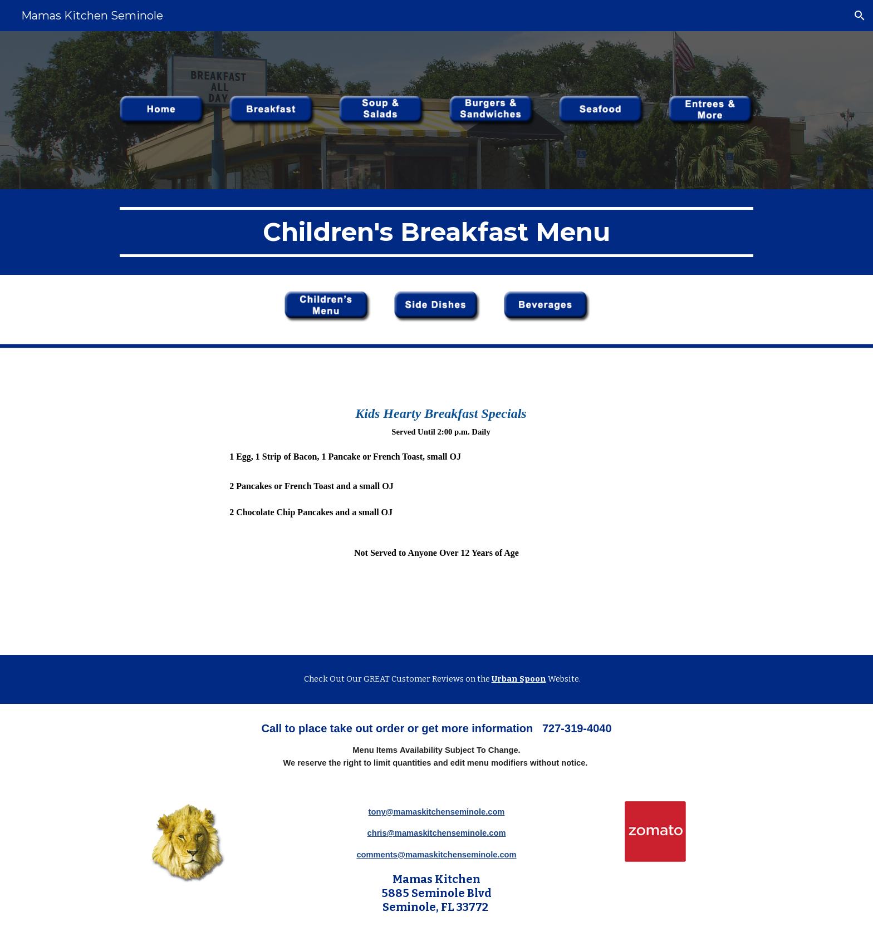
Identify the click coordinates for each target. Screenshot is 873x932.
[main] (436, 232)
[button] (859, 15)
